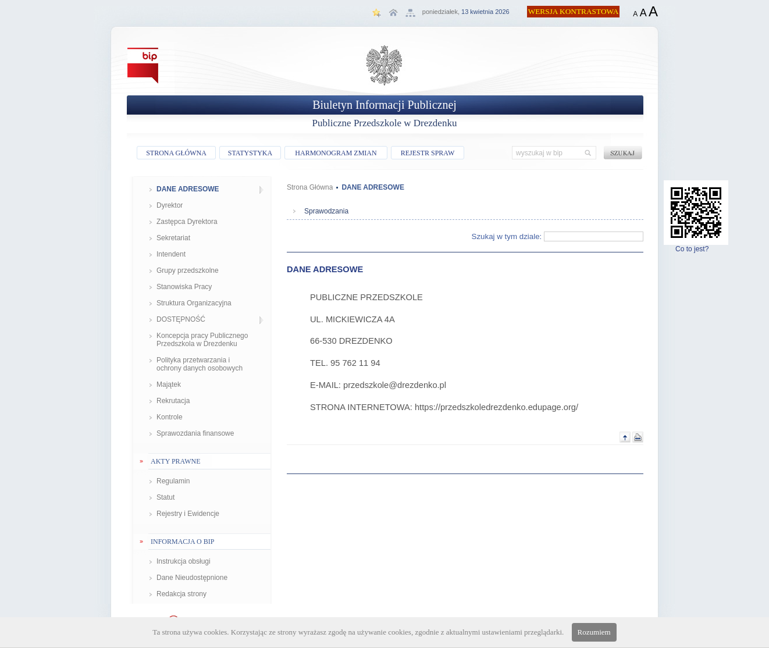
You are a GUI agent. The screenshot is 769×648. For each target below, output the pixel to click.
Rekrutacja (173, 401)
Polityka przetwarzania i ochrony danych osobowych (199, 364)
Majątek (168, 384)
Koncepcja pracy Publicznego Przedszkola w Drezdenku (202, 340)
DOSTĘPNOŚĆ (180, 319)
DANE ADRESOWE (187, 189)
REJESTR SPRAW (428, 153)
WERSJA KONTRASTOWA (573, 11)
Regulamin (173, 481)
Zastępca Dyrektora (187, 222)
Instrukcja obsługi (183, 561)
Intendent (171, 254)
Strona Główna (310, 187)
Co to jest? (696, 245)
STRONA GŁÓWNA (176, 153)
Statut (165, 497)
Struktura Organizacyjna (194, 303)
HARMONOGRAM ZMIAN (335, 153)
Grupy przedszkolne (187, 270)
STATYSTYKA (250, 153)
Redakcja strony (181, 594)
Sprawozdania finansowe (195, 433)
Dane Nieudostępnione (191, 578)
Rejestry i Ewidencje (187, 514)
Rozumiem (594, 632)
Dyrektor (169, 205)
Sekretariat (173, 238)
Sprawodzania (326, 211)
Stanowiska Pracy (184, 287)
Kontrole (169, 417)
